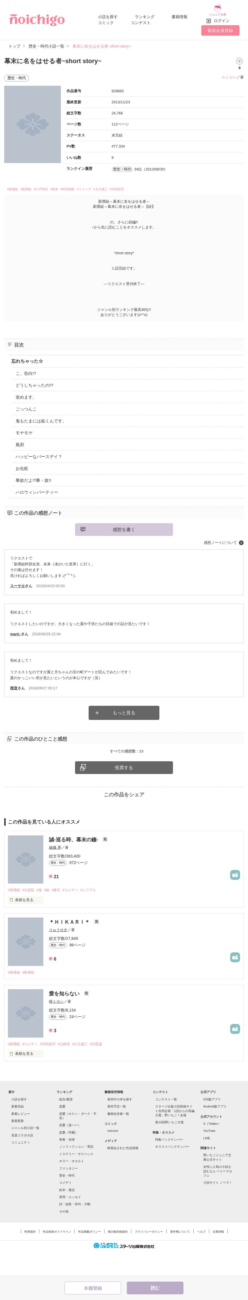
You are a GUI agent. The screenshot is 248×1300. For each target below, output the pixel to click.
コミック (106, 20)
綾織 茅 (55, 871)
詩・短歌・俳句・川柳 (74, 1228)
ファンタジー (68, 1192)
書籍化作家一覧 (118, 1138)
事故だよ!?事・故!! (33, 477)
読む (155, 1288)
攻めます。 (26, 394)
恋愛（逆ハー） (70, 1149)
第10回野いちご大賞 (169, 1147)
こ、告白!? (26, 370)
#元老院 (30, 913)
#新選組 (14, 185)
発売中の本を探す (119, 1123)
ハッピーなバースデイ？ (39, 454)
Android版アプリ (214, 1131)
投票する (124, 790)
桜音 (14, 685)
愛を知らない (65, 1018)
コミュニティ (20, 1166)
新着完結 (17, 1131)
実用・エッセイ (70, 1221)
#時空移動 (88, 185)
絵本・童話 (67, 1214)
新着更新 (17, 1145)
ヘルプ (201, 1256)
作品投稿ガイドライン (57, 1256)
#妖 (51, 913)
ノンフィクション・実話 (76, 1171)
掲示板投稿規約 (118, 1256)
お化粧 (22, 465)
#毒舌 (61, 913)
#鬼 (42, 913)
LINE (206, 1162)
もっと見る (124, 710)
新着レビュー (20, 1138)
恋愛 (62, 1131)
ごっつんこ (26, 406)
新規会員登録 (220, 26)
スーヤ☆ (17, 583)
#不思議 (105, 1068)
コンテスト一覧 (166, 1123)
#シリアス (97, 913)
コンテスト (141, 20)
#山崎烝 (69, 1068)
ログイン (222, 16)
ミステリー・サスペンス (76, 1178)
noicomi (112, 1155)
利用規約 (30, 1256)
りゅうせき (58, 954)
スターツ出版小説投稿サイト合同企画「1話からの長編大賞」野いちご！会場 (174, 1135)
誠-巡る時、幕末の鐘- (74, 863)
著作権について (180, 1256)
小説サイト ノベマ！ (217, 1207)
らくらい (229, 73)
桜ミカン (56, 1025)
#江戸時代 (52, 185)
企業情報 (218, 1256)
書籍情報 (179, 14)
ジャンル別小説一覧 (25, 1152)
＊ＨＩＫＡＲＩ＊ (70, 945)
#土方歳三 (132, 185)
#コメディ (77, 913)
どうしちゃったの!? (34, 382)
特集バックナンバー (169, 1164)
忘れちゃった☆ (27, 358)
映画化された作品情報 (122, 1172)
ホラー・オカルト (71, 1185)
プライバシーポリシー (149, 1256)
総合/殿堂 (65, 1123)
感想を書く (124, 527)
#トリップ (110, 185)
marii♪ (15, 631)
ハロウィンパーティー (37, 489)
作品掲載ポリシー (89, 1256)
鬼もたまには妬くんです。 (41, 418)
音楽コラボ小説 (22, 1159)
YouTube (209, 1155)
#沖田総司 (154, 185)
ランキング (145, 14)
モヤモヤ (24, 430)
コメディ (65, 1207)
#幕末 (70, 185)
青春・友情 (67, 1164)
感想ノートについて (220, 540)
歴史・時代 (67, 1199)
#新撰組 (32, 185)
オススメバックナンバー (172, 1171)
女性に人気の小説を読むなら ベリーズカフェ (217, 1196)
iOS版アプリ (212, 1123)
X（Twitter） (212, 1148)
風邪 (20, 442)
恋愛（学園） (68, 1156)
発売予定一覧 (116, 1131)
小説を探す (108, 14)
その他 (64, 1235)
